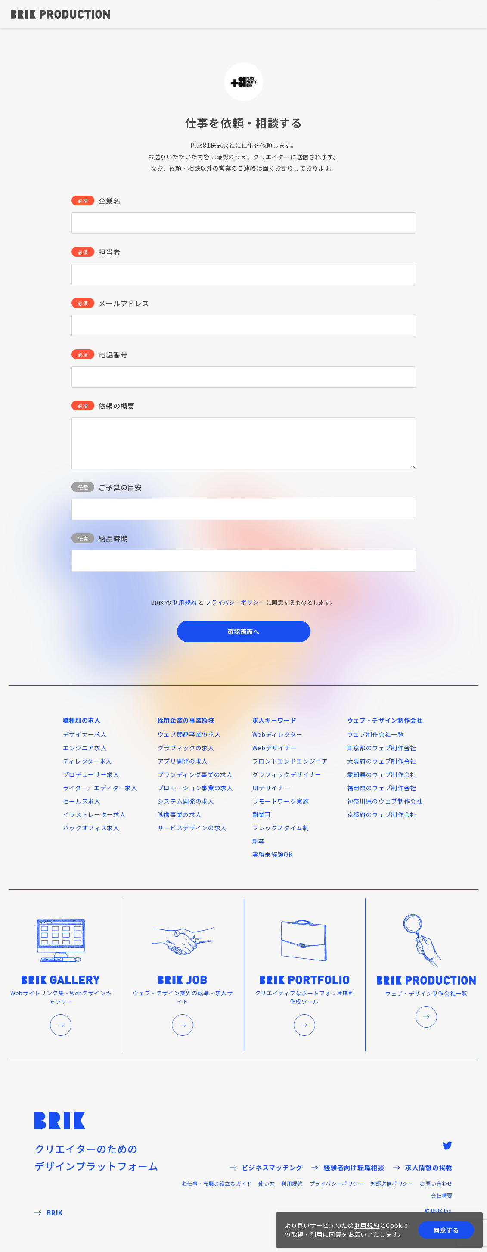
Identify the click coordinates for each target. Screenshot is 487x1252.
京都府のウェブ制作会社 (382, 814)
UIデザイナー (271, 787)
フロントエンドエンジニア (290, 761)
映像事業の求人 (180, 814)
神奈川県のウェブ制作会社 (385, 801)
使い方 (266, 1183)
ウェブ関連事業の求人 (189, 734)
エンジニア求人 (85, 747)
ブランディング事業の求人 (195, 774)
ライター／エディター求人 (100, 787)
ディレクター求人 (88, 761)
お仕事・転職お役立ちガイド (217, 1183)
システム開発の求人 (186, 801)
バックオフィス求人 (91, 827)
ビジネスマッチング (266, 1167)
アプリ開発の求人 (183, 761)
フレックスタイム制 (280, 827)
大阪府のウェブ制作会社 (382, 761)
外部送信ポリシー (392, 1183)
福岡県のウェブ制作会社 (382, 787)
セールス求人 (82, 801)
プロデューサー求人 (91, 774)
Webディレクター (277, 734)
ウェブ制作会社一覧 (375, 734)
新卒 (258, 841)
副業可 (261, 814)
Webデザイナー (275, 747)
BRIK (48, 1212)
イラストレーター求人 (94, 814)
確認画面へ (244, 631)
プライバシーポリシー (234, 602)
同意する (446, 1230)
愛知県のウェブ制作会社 (382, 774)
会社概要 (442, 1195)
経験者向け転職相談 (348, 1167)
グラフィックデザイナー (287, 774)
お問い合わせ (436, 1183)
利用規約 (185, 602)
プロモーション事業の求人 (195, 787)
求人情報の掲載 (423, 1167)
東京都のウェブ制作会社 (382, 747)
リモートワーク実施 (280, 801)
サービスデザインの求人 (192, 827)
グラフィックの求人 (186, 747)
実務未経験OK (272, 854)
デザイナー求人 (85, 734)
